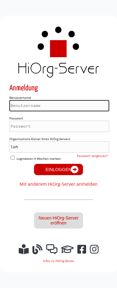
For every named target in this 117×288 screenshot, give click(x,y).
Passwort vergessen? (92, 156)
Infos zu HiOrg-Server (58, 261)
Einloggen (58, 169)
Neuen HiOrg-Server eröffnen (59, 220)
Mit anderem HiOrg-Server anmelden (59, 184)
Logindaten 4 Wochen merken (39, 158)
